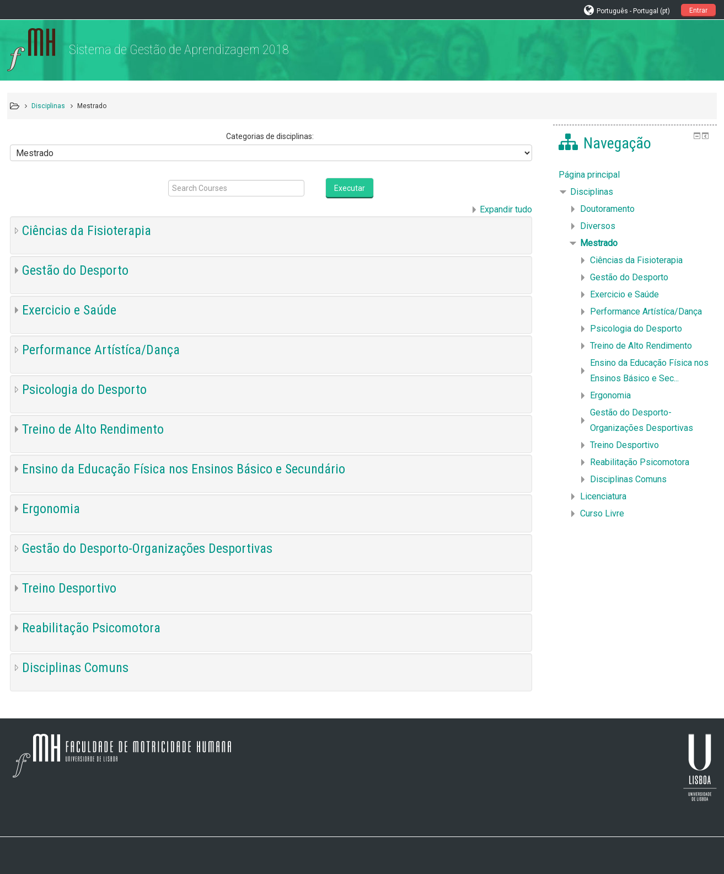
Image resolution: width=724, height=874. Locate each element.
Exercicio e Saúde (69, 310)
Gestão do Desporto (75, 270)
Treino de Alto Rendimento (93, 429)
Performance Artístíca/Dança (101, 350)
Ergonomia (51, 508)
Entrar (698, 10)
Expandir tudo (506, 209)
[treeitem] (635, 175)
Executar (349, 188)
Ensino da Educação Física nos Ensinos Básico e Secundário (183, 469)
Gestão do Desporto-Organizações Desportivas (147, 548)
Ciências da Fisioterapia (86, 230)
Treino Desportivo (69, 588)
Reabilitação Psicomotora (91, 628)
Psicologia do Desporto (84, 389)
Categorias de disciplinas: (270, 136)
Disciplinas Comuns (75, 667)
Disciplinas (591, 191)
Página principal (589, 174)
